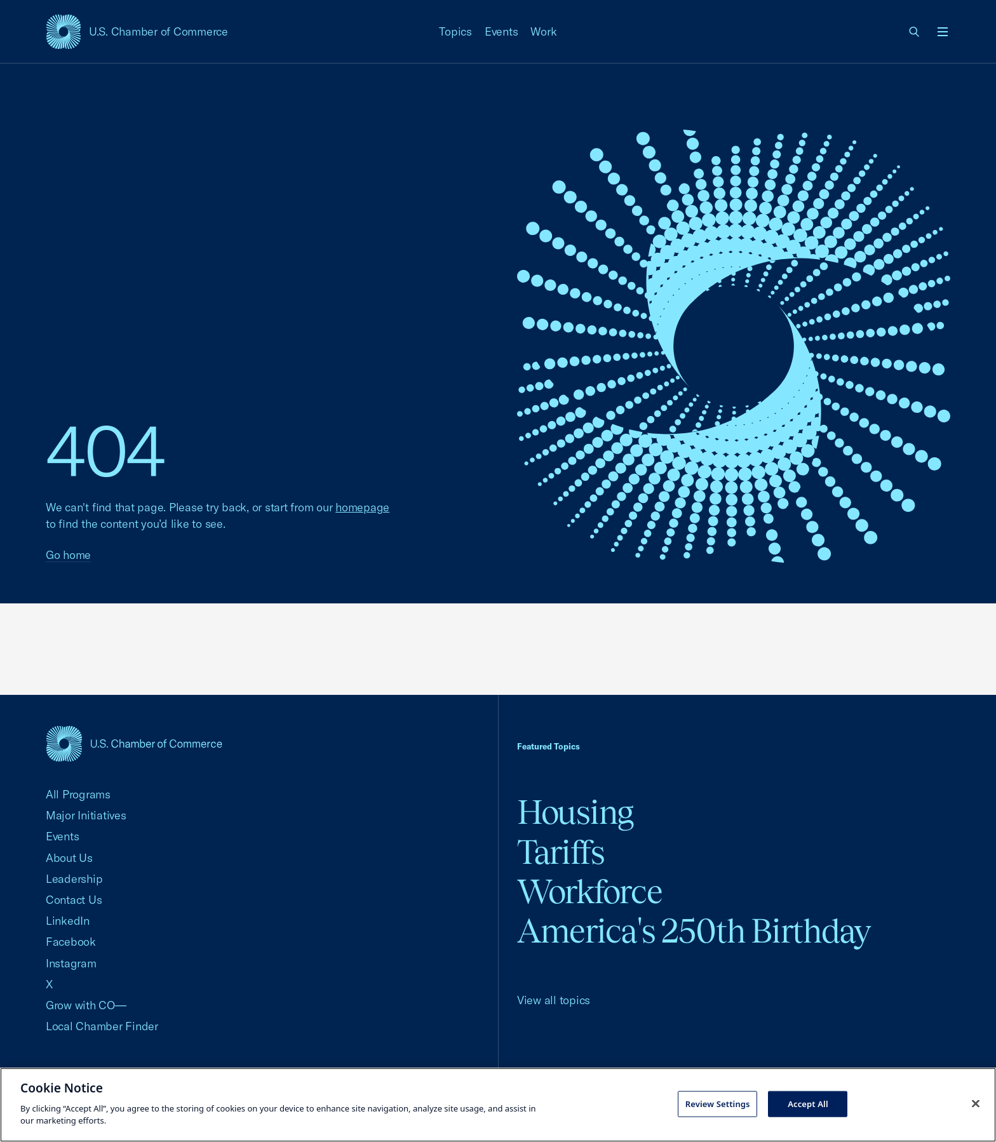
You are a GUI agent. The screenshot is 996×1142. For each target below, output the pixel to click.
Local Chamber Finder (102, 1026)
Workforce (589, 891)
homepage (362, 507)
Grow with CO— (86, 1005)
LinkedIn (68, 920)
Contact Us (74, 899)
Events (501, 31)
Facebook (71, 941)
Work (543, 31)
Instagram (71, 963)
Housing (575, 812)
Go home (68, 554)
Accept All (808, 1103)
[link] (914, 31)
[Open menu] (942, 31)
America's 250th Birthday (694, 930)
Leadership (74, 878)
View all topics (553, 1000)
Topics (455, 31)
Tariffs (561, 852)
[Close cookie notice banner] (976, 1103)
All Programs (78, 794)
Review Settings (717, 1103)
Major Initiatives (86, 815)
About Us (69, 857)
